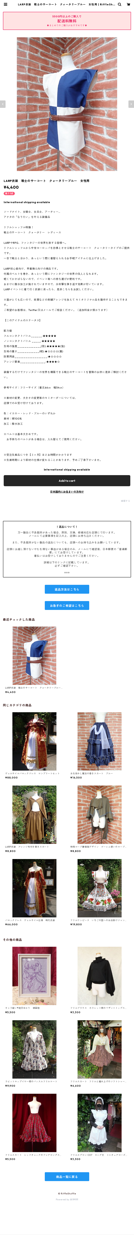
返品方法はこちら (67, 589)
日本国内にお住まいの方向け (67, 491)
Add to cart (67, 481)
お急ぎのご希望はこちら (67, 606)
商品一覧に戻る (67, 1177)
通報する (125, 501)
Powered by (67, 1199)
